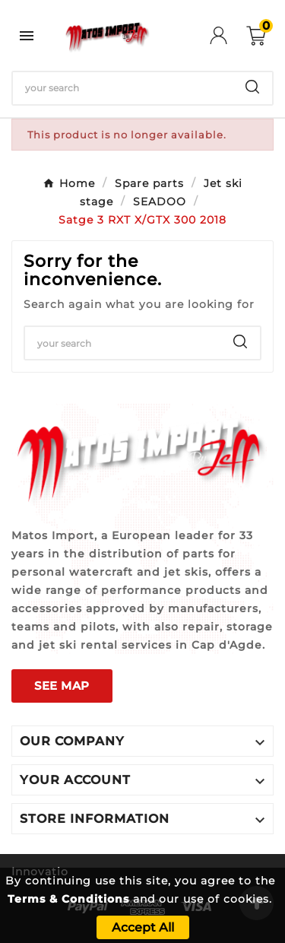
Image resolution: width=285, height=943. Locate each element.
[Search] (123, 88)
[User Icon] (228, 35)
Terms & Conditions (68, 899)
